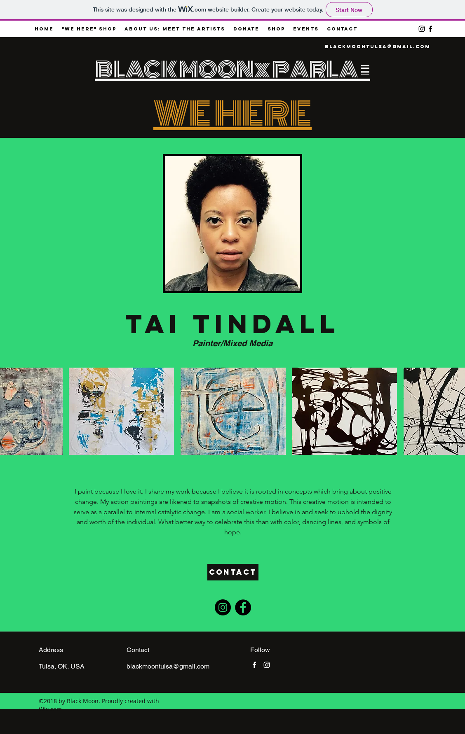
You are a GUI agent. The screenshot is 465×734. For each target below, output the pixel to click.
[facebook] (430, 29)
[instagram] (422, 29)
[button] (121, 411)
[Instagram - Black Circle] (223, 607)
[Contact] (232, 572)
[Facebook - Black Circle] (243, 607)
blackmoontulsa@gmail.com (377, 46)
